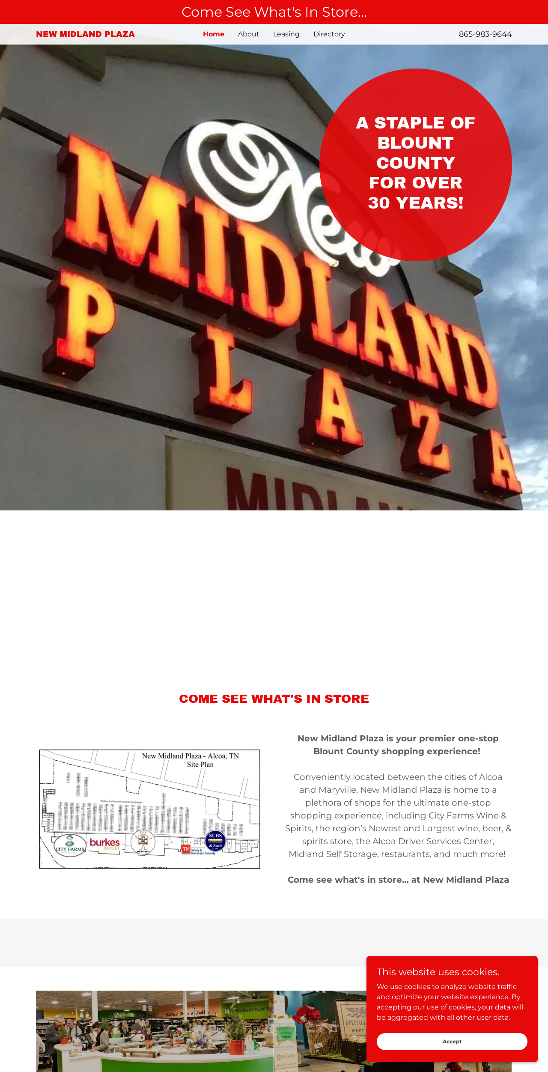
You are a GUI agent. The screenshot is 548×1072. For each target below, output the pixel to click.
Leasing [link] (286, 34)
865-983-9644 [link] (485, 34)
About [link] (248, 34)
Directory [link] (329, 34)
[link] (95, 34)
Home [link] (213, 34)
